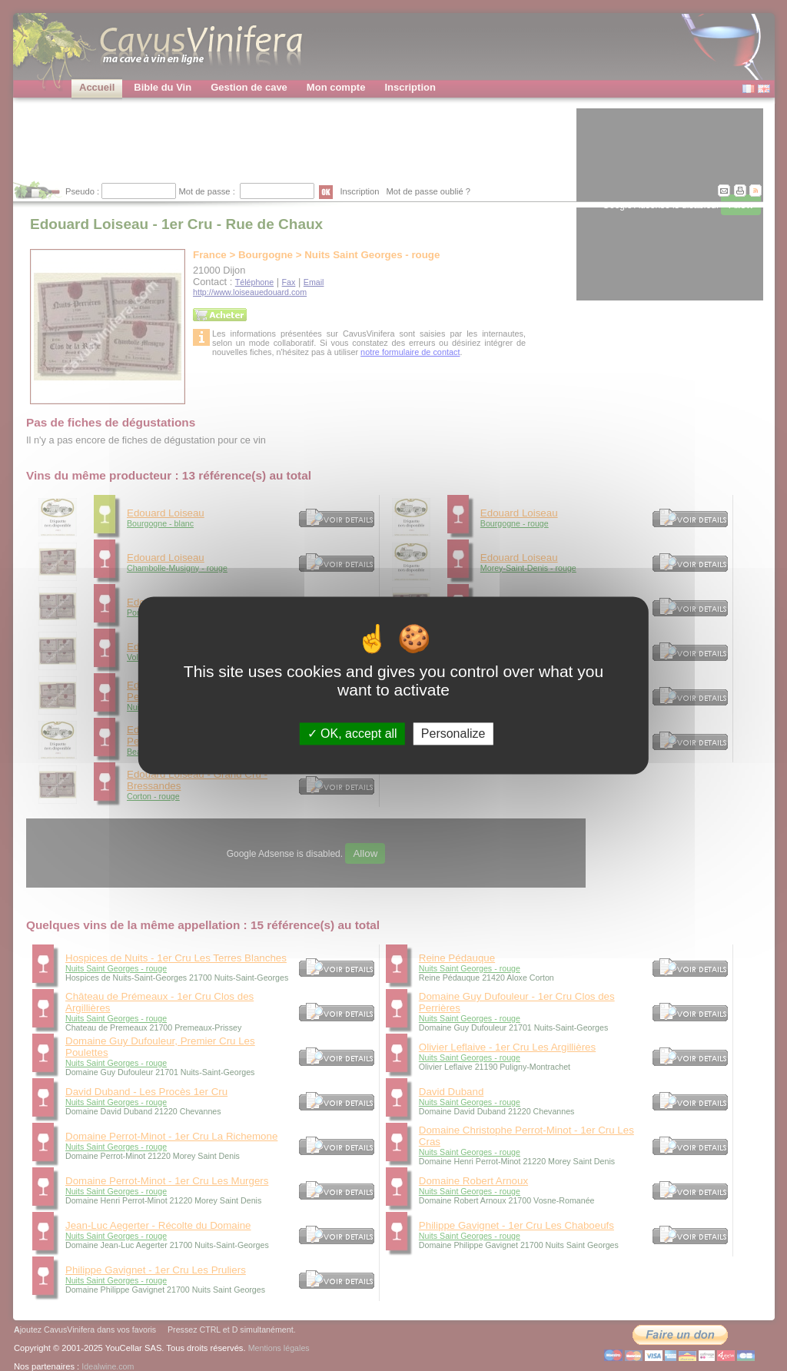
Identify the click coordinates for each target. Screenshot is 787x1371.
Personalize (453, 733)
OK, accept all (352, 733)
